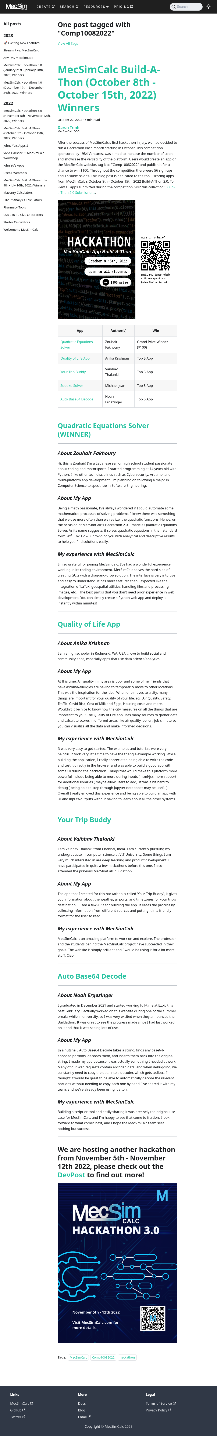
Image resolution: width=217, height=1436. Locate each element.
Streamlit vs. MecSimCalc (21, 50)
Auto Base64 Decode (76, 399)
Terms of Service (161, 1403)
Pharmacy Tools (14, 207)
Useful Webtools (15, 173)
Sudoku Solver (71, 385)
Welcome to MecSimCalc (20, 230)
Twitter (17, 1417)
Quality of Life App (75, 358)
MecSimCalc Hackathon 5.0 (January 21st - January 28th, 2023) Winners (23, 70)
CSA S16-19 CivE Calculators (23, 215)
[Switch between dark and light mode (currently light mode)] (208, 6)
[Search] (186, 7)
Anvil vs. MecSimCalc (18, 58)
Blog (81, 1410)
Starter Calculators (16, 222)
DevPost (71, 1174)
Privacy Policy (158, 1410)
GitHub (17, 1410)
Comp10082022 (103, 1357)
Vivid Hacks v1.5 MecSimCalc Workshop (23, 155)
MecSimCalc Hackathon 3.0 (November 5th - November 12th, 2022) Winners (27, 116)
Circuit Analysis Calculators (22, 200)
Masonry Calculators (18, 192)
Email (84, 1417)
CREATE (46, 7)
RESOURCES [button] (94, 7)
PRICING (123, 7)
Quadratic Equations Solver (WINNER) (103, 430)
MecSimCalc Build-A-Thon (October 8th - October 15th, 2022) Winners (23, 133)
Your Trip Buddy (73, 372)
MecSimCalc (78, 1357)
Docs (82, 1403)
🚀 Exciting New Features (21, 43)
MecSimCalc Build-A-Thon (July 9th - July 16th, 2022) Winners (25, 182)
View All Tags (68, 43)
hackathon (127, 1357)
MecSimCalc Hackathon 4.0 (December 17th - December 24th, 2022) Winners (23, 87)
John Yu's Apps (13, 165)
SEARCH (69, 7)
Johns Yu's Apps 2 (15, 145)
